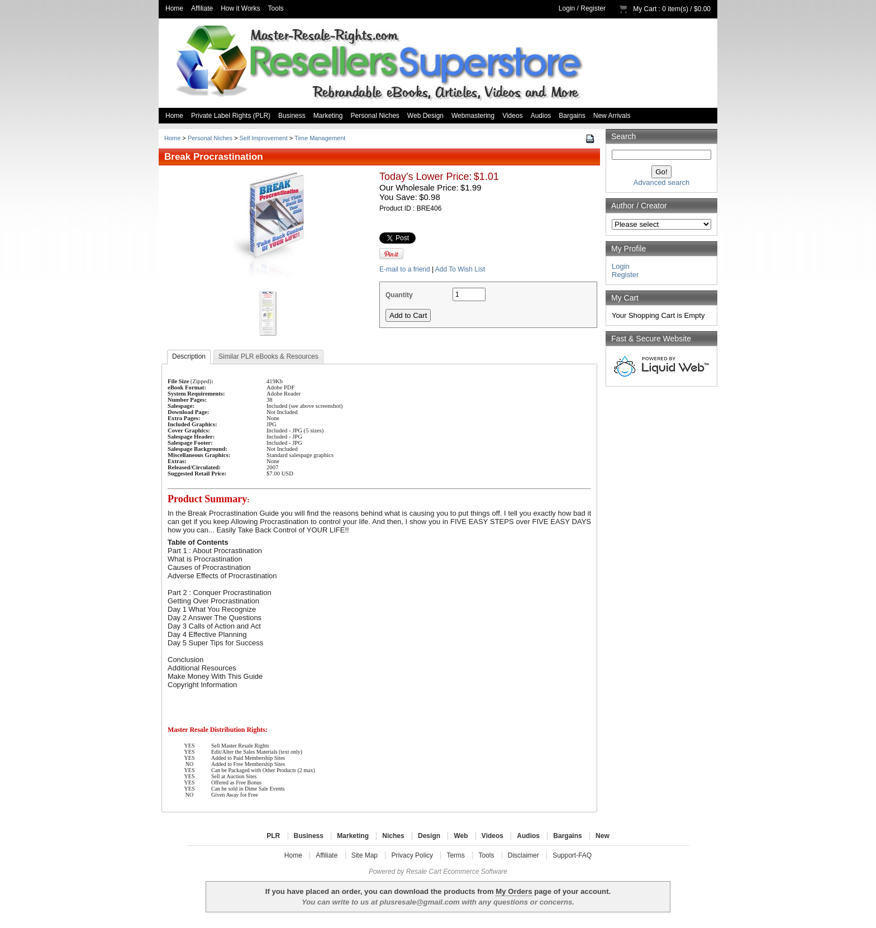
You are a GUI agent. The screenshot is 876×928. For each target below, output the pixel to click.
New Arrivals (612, 116)
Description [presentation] (189, 356)
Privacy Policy (412, 855)
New (603, 836)
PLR (273, 836)
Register (593, 8)
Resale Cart (423, 871)
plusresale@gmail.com (419, 902)
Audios (541, 116)
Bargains (572, 116)
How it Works (240, 8)
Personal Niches (374, 116)
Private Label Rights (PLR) (230, 116)
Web (461, 836)
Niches (393, 836)
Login (567, 8)
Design (429, 836)
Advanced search (661, 182)
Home (174, 8)
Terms (455, 855)
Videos (512, 116)
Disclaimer (523, 855)
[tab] (189, 357)
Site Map (364, 855)
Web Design (425, 116)
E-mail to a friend (404, 269)
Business (292, 116)
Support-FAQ (572, 855)
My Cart (644, 9)
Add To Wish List (460, 269)
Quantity (399, 295)
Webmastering (472, 116)
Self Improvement (264, 138)
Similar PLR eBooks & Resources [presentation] (268, 356)
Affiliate (202, 8)
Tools (276, 8)
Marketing (328, 116)
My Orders (514, 891)
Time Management (319, 138)
